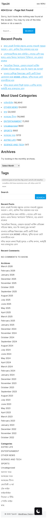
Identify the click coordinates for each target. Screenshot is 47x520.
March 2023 (7, 416)
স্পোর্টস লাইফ (6, 501)
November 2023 (8, 383)
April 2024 (6, 362)
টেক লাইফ (5, 488)
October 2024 (7, 337)
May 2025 (5, 308)
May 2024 (6, 358)
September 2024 (9, 341)
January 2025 (7, 325)
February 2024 (8, 370)
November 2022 (8, 433)
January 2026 (7, 275)
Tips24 (5, 3)
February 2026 (8, 270)
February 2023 (8, 420)
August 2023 (7, 395)
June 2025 (6, 304)
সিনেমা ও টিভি (7, 497)
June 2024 (6, 354)
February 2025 (8, 320)
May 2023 (5, 408)
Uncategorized (11, 126)
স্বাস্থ (5, 112)
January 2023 (7, 425)
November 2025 (8, 283)
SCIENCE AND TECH (14, 144)
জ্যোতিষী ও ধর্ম (7, 484)
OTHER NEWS (11, 107)
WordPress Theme (25, 514)
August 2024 (7, 345)
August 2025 (7, 295)
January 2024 (8, 375)
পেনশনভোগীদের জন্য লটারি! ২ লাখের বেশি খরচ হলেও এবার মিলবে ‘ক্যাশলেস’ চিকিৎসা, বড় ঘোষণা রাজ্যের (22, 57)
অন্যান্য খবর (6, 472)
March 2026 (7, 266)
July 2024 (6, 350)
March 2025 (7, 316)
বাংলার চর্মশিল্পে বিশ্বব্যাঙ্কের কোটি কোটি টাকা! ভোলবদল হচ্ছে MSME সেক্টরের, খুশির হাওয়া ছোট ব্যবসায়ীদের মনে (22, 77)
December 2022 (8, 429)
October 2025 (7, 287)
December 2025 (8, 279)
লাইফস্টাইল (8, 102)
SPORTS (8, 130)
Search (4, 192)
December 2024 (8, 329)
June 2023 (6, 404)
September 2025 (9, 291)
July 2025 (5, 300)
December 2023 (8, 379)
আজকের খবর (9, 135)
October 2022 (7, 437)
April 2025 (6, 312)
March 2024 (7, 366)
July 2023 (5, 400)
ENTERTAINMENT (13, 121)
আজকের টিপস (10, 116)
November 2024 (9, 333)
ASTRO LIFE (10, 140)
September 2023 (9, 391)
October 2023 (7, 387)
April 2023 (6, 412)
